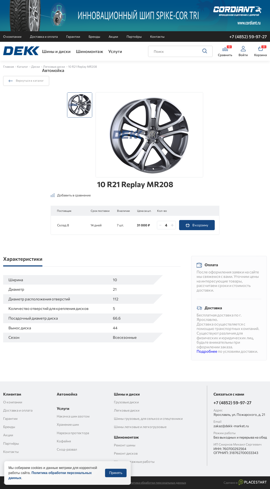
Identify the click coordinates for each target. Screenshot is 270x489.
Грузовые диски (126, 402)
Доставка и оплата (44, 36)
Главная (9, 66)
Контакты (157, 36)
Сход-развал (67, 449)
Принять (116, 477)
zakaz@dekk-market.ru (231, 426)
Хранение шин (68, 424)
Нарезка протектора (73, 433)
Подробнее (207, 351)
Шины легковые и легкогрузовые (140, 427)
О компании (12, 36)
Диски (35, 66)
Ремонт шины (124, 445)
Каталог (23, 66)
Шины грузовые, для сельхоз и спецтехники (148, 418)
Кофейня (64, 441)
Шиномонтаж (89, 51)
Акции (113, 36)
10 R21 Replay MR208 (82, 66)
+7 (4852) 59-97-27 (248, 36)
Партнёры (134, 36)
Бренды (94, 36)
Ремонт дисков (126, 453)
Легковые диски (54, 66)
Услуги (115, 51)
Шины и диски (56, 51)
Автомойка (53, 70)
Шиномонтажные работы (134, 461)
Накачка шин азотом (73, 416)
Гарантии (73, 36)
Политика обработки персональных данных (156, 482)
